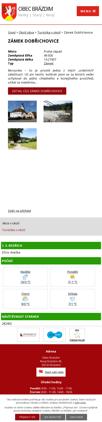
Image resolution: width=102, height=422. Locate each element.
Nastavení (76, 417)
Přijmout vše (27, 417)
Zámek (48, 63)
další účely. (80, 402)
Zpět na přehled (19, 211)
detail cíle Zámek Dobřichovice (37, 91)
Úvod (11, 32)
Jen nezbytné (52, 417)
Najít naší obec (54, 372)
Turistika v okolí (48, 32)
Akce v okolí (10, 223)
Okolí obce (26, 32)
